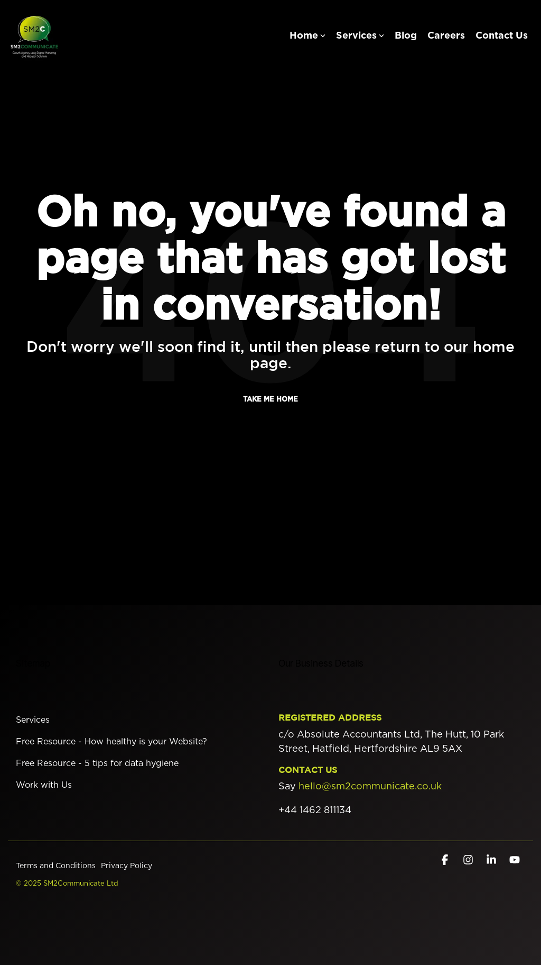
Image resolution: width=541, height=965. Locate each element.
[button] (446, 860)
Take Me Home (270, 399)
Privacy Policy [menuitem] (126, 866)
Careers (446, 36)
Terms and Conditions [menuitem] (56, 866)
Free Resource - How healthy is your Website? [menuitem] (111, 742)
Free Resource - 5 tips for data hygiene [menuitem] (97, 763)
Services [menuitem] (33, 720)
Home (307, 36)
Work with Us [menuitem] (44, 785)
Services (360, 36)
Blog (406, 36)
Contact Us (501, 36)
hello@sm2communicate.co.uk (370, 786)
